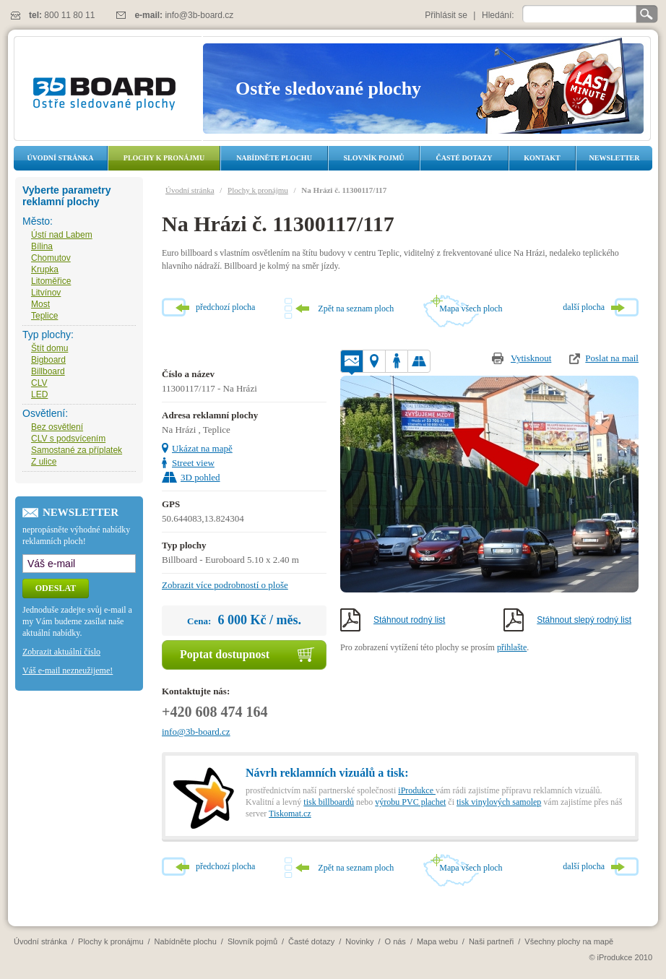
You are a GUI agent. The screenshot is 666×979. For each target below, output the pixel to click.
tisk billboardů (328, 802)
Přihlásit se (446, 15)
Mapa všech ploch (470, 308)
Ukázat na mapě (202, 448)
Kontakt (542, 158)
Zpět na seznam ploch (356, 308)
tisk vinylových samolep (499, 802)
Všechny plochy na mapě (568, 941)
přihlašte (512, 647)
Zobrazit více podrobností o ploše (225, 584)
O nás (395, 941)
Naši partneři (491, 941)
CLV (39, 383)
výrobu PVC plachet (410, 802)
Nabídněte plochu (274, 158)
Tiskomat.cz (290, 813)
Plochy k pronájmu (164, 158)
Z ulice (43, 462)
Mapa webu (437, 941)
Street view (193, 462)
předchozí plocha (225, 307)
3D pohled (200, 477)
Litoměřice (51, 281)
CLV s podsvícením (68, 439)
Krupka (45, 269)
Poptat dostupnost (224, 654)
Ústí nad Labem (61, 235)
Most (40, 304)
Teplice (44, 316)
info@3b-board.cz (199, 15)
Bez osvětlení (57, 427)
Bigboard (48, 360)
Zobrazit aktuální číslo (61, 652)
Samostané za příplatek (76, 450)
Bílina (42, 246)
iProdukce (417, 790)
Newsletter (614, 158)
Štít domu (49, 348)
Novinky (359, 941)
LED (39, 394)
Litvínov (46, 293)
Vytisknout (531, 358)
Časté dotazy (464, 158)
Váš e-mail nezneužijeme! (67, 670)
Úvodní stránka (60, 158)
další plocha (584, 307)
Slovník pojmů (373, 158)
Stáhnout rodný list (409, 620)
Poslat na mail (612, 358)
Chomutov (51, 258)
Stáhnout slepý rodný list (584, 620)
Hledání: (498, 15)
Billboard (48, 371)
